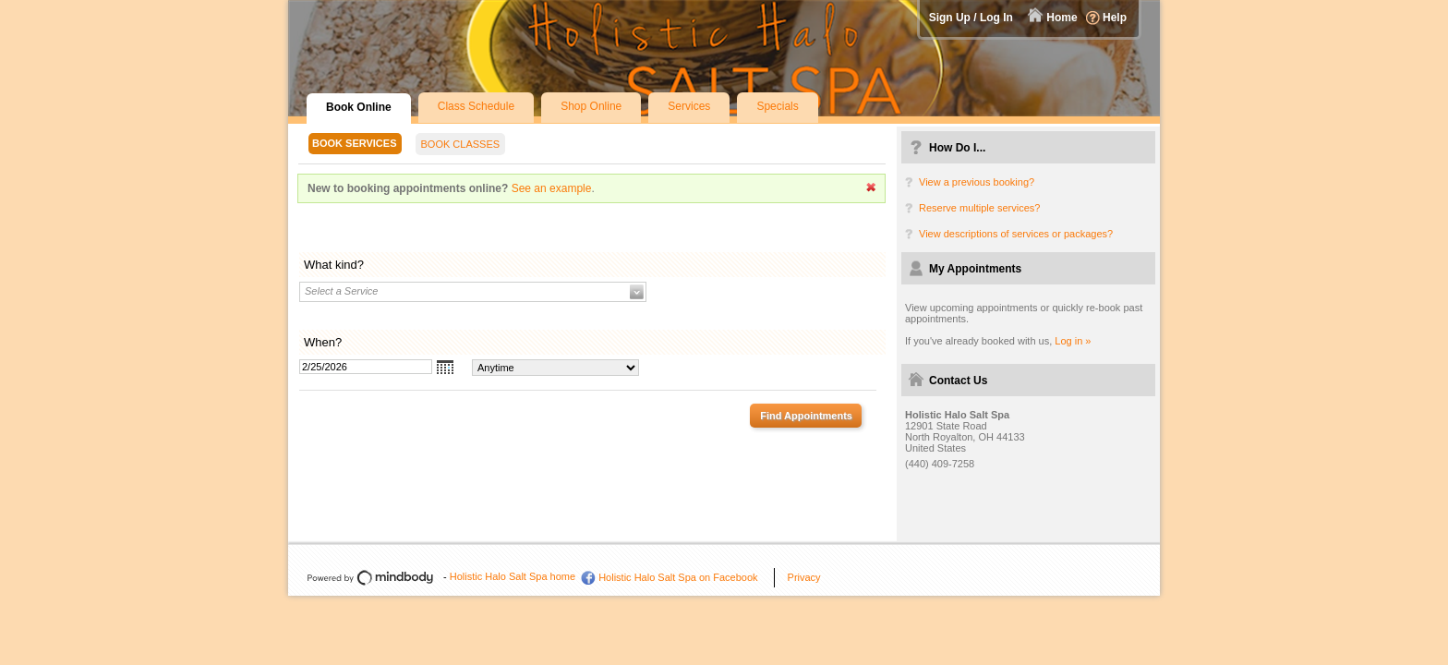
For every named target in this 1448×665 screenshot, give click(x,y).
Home (1061, 17)
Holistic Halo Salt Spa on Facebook (677, 577)
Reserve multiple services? (979, 207)
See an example (552, 188)
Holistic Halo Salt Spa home (512, 576)
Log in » (1073, 340)
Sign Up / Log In (971, 17)
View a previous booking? (976, 181)
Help (1115, 17)
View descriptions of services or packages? (1016, 233)
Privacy (804, 577)
